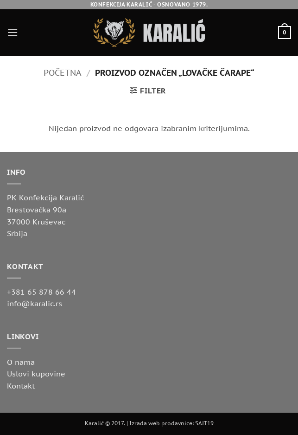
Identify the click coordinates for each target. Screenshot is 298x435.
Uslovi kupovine (36, 373)
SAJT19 (204, 423)
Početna (63, 72)
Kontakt (21, 385)
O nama (21, 362)
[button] (12, 32)
